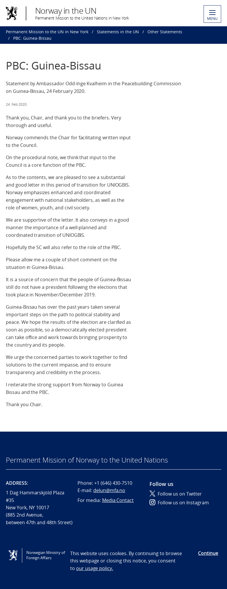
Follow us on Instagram (179, 502)
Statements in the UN (118, 31)
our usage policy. (94, 568)
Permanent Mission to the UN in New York (47, 31)
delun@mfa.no (109, 490)
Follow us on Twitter (175, 494)
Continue (208, 553)
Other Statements (164, 31)
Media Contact (118, 500)
